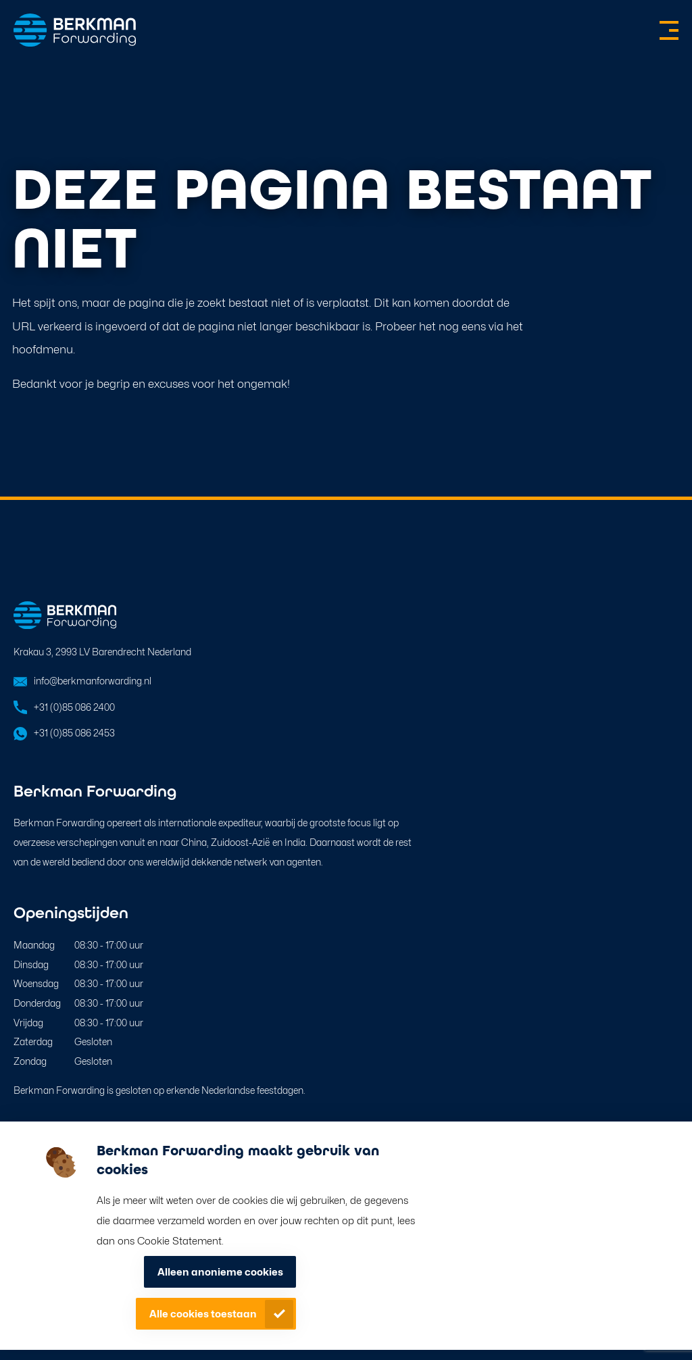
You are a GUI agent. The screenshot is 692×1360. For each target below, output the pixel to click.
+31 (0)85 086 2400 (74, 707)
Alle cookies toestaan (203, 1314)
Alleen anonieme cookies (220, 1272)
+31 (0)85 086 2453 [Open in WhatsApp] (74, 732)
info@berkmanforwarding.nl (92, 680)
